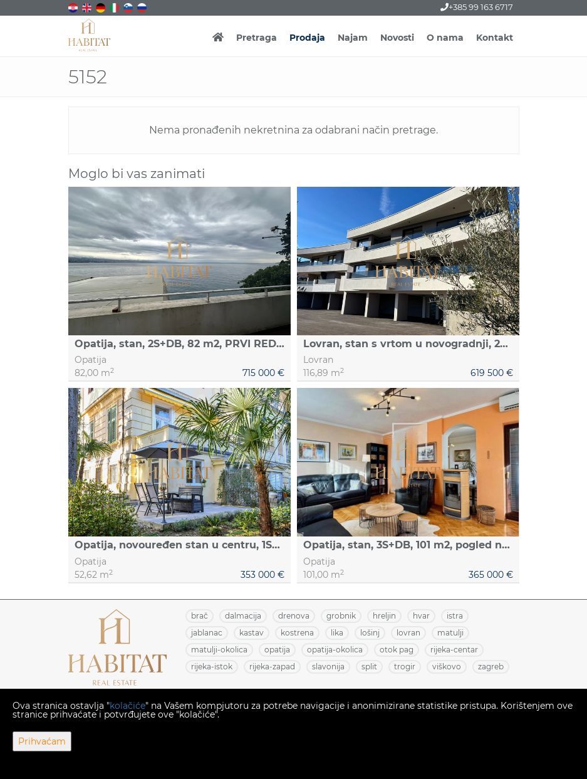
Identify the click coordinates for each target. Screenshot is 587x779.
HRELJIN (384, 615)
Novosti (397, 37)
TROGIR (404, 666)
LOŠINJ (370, 632)
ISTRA (455, 615)
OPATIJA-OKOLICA (335, 649)
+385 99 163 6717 (476, 7)
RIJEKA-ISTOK (211, 666)
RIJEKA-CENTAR (454, 649)
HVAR (421, 615)
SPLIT (369, 666)
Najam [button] (353, 37)
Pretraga (256, 37)
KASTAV (251, 632)
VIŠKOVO (446, 666)
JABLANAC (206, 632)
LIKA (337, 632)
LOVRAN (408, 632)
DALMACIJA (243, 615)
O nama (445, 37)
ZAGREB (491, 666)
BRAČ (199, 615)
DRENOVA (293, 615)
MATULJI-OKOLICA (219, 649)
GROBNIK (341, 615)
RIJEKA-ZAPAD (272, 666)
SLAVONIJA (328, 666)
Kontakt (494, 37)
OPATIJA (277, 649)
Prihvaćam (42, 741)
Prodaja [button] (307, 37)
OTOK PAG (396, 649)
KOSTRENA (297, 632)
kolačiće (127, 705)
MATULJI (450, 632)
